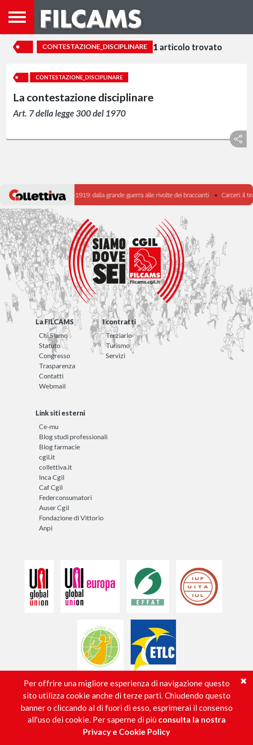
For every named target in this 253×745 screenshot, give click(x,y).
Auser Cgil (54, 507)
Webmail (52, 386)
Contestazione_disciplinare (94, 46)
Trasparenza (57, 366)
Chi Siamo (53, 335)
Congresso (54, 355)
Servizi (115, 355)
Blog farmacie (59, 447)
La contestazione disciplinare (83, 97)
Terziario (119, 335)
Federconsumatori (65, 497)
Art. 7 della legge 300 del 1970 (69, 113)
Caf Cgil (51, 487)
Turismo (118, 345)
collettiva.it (55, 467)
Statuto (49, 345)
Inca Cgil (51, 477)
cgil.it (47, 457)
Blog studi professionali (73, 436)
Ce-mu (48, 426)
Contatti (51, 376)
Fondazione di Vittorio (71, 518)
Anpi (45, 528)
